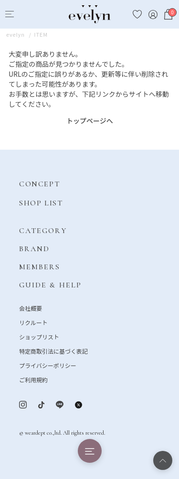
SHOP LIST (41, 203)
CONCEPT (39, 184)
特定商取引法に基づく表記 (53, 351)
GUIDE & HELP (50, 285)
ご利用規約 (33, 380)
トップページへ (89, 120)
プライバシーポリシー (47, 365)
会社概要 (30, 308)
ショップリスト (39, 337)
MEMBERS (40, 267)
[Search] (27, 14)
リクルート (33, 322)
